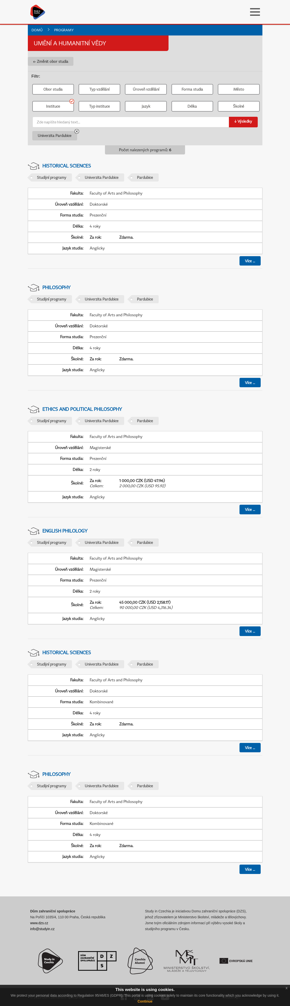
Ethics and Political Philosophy (82, 409)
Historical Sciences (66, 165)
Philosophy (56, 287)
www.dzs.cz (39, 923)
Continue (145, 1001)
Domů (37, 30)
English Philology (64, 531)
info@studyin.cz (42, 929)
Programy (64, 30)
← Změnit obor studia (50, 61)
